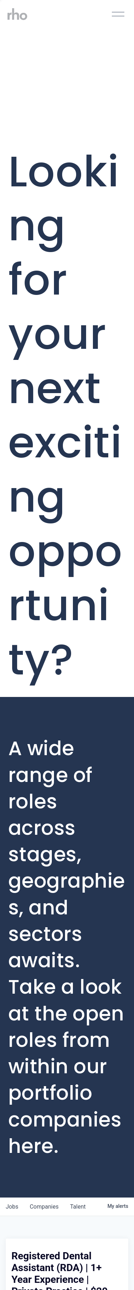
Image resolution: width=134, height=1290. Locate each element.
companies (44, 1206)
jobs (12, 1206)
